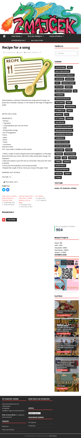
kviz (66, 114)
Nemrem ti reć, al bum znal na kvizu (66, 312)
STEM (64, 158)
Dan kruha (59, 79)
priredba (59, 154)
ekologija (59, 87)
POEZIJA (68, 150)
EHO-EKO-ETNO (37, 40)
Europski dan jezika (63, 99)
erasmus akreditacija (63, 91)
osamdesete (60, 138)
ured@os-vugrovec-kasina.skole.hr (13, 411)
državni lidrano (68, 83)
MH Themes (53, 436)
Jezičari (28, 52)
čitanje (58, 177)
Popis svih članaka (8, 430)
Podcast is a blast (62, 142)
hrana (69, 103)
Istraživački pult (18, 40)
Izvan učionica (55, 36)
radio (58, 158)
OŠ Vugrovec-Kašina (59, 292)
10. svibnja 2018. (10, 52)
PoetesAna (34, 52)
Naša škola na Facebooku (39, 399)
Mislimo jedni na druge (64, 130)
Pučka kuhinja (70, 154)
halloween (60, 103)
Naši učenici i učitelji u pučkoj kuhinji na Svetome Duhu (9, 198)
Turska (58, 162)
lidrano (69, 118)
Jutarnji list (60, 111)
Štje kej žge (61, 386)
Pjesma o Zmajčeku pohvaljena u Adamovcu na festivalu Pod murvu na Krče (66, 346)
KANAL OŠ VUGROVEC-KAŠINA (65, 188)
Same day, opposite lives (71, 292)
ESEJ (75, 91)
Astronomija (60, 67)
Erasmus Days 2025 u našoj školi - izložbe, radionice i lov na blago (26, 199)
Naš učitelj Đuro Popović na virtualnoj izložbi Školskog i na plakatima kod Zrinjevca (65, 364)
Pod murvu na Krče (62, 146)
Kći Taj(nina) (32, 422)
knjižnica (59, 114)
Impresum (5, 426)
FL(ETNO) (58, 296)
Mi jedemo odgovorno (64, 126)
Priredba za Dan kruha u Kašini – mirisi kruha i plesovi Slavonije (65, 329)
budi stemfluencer (62, 71)
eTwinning (59, 95)
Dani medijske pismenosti (65, 75)
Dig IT (57, 83)
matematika (60, 122)
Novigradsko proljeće (64, 134)
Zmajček (67, 173)
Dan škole (69, 79)
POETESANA (11, 220)
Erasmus (69, 87)
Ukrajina (67, 162)
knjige (69, 111)
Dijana (20, 52)
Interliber (59, 106)
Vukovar (59, 173)
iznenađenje (70, 106)
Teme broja (15, 36)
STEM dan (72, 158)
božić (70, 67)
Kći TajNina (39, 196)
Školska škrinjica (35, 36)
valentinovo (60, 166)
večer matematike (62, 169)
